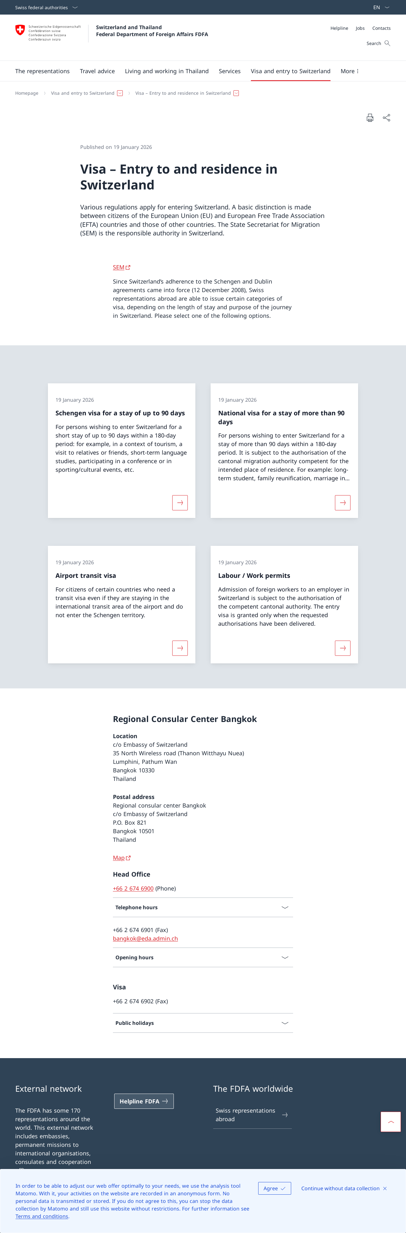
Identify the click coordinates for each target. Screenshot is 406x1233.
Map (119, 857)
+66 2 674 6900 (133, 888)
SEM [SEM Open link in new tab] (118, 267)
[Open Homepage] (111, 37)
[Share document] (386, 117)
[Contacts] (382, 28)
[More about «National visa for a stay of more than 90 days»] (343, 502)
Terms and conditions (42, 1216)
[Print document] (370, 117)
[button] (42, 71)
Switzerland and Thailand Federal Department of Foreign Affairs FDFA (152, 31)
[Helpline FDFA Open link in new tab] (144, 1101)
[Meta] (361, 28)
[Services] (230, 71)
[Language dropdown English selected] (379, 7)
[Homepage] (26, 93)
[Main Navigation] (198, 71)
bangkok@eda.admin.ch (145, 938)
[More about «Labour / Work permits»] (343, 647)
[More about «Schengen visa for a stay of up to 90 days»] (180, 502)
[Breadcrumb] (200, 93)
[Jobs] (360, 28)
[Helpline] (339, 28)
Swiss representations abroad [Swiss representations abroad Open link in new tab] (252, 1115)
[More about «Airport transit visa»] (180, 647)
